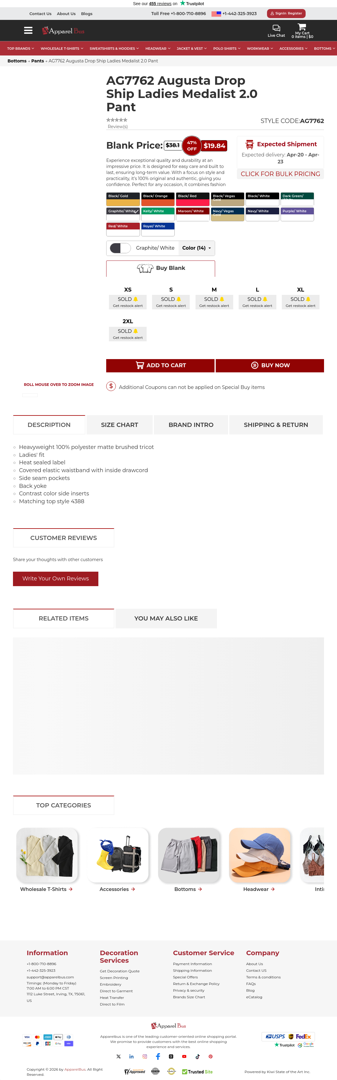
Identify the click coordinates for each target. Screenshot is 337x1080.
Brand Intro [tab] (191, 424)
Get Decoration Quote (120, 971)
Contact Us (41, 13)
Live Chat (276, 31)
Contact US (256, 970)
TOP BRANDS (18, 48)
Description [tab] (49, 424)
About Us (66, 13)
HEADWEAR (155, 48)
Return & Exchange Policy (196, 983)
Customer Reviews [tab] (63, 538)
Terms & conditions (263, 977)
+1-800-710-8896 (41, 964)
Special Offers (185, 977)
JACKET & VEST (190, 48)
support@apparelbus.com (50, 977)
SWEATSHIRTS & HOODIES (112, 48)
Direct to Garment (116, 991)
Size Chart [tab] (119, 424)
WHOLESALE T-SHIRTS (60, 48)
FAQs (251, 983)
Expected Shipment (280, 144)
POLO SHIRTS (225, 48)
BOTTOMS (322, 48)
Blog (250, 990)
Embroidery (110, 984)
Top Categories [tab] (63, 805)
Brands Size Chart (189, 997)
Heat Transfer (112, 997)
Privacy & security (189, 990)
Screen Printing (114, 977)
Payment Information (192, 964)
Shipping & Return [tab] (276, 424)
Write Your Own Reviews (55, 578)
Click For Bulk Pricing (280, 174)
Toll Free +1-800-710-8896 (178, 13)
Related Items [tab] (63, 618)
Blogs (87, 13)
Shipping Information (192, 970)
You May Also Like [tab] (166, 618)
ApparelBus (74, 1069)
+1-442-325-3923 (234, 13)
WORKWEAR (258, 48)
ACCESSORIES (291, 48)
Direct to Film (112, 1004)
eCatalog (254, 997)
